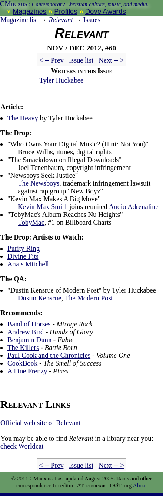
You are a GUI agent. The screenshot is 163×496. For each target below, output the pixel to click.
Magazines (29, 11)
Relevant (61, 19)
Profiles (65, 11)
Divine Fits (23, 256)
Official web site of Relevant (40, 422)
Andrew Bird (25, 332)
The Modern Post (89, 298)
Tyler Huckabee (62, 80)
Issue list (81, 60)
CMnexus (13, 3)
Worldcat (21, 446)
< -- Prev (51, 60)
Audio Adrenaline (133, 206)
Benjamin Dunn (29, 339)
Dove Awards (105, 11)
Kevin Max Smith (43, 206)
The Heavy (22, 118)
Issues (91, 19)
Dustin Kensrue (39, 298)
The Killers (23, 347)
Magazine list (19, 19)
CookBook (22, 363)
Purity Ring (23, 248)
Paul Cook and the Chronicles (48, 355)
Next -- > (111, 60)
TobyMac (31, 222)
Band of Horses (29, 324)
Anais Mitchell (28, 264)
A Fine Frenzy (27, 371)
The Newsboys (39, 183)
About (140, 485)
